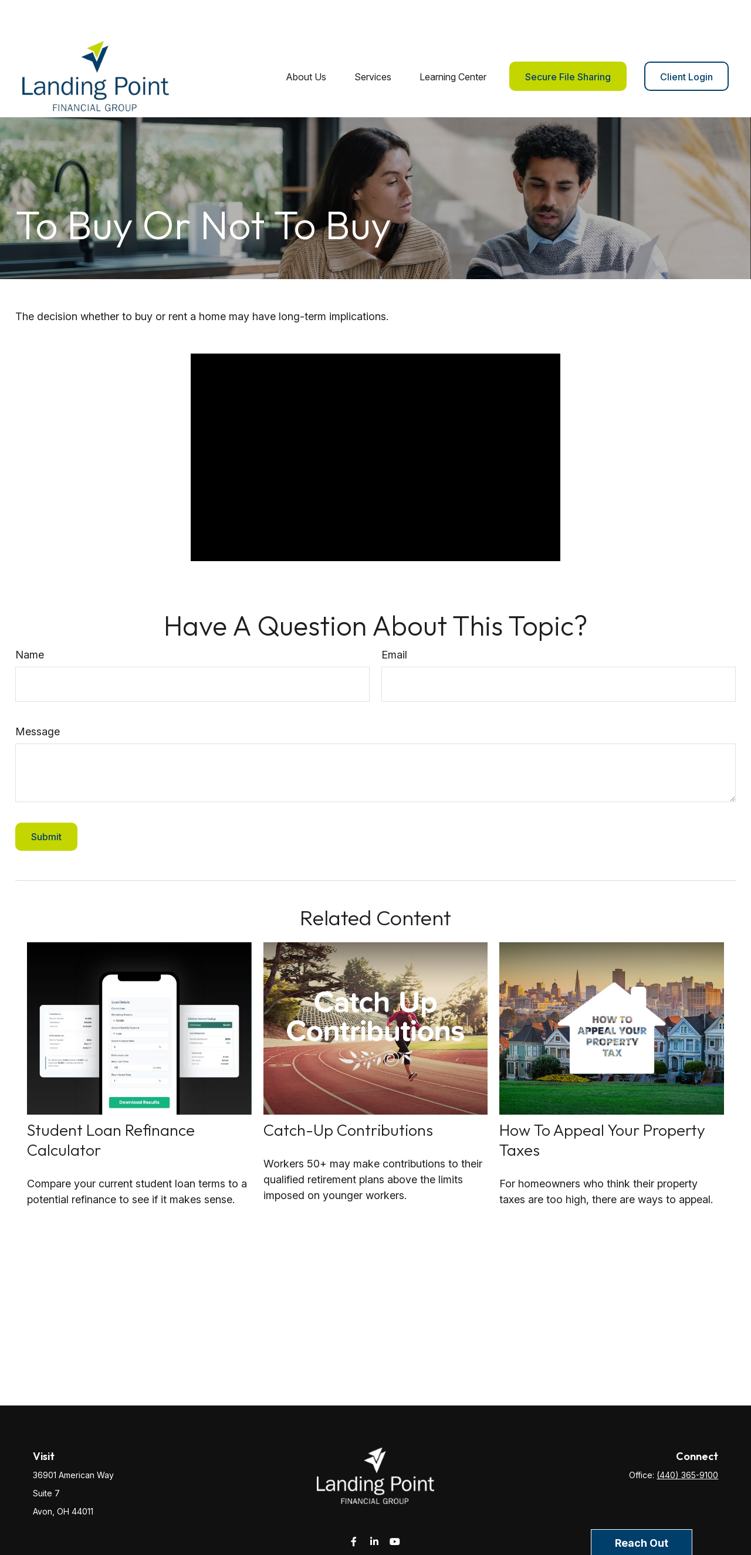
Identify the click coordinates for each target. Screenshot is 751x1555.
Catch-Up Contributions (348, 1095)
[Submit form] (46, 801)
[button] (305, 41)
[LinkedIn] (375, 1506)
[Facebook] (354, 1506)
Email (394, 619)
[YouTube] (395, 1506)
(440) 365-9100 (687, 1440)
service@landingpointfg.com (375, 1527)
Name (29, 619)
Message (37, 696)
